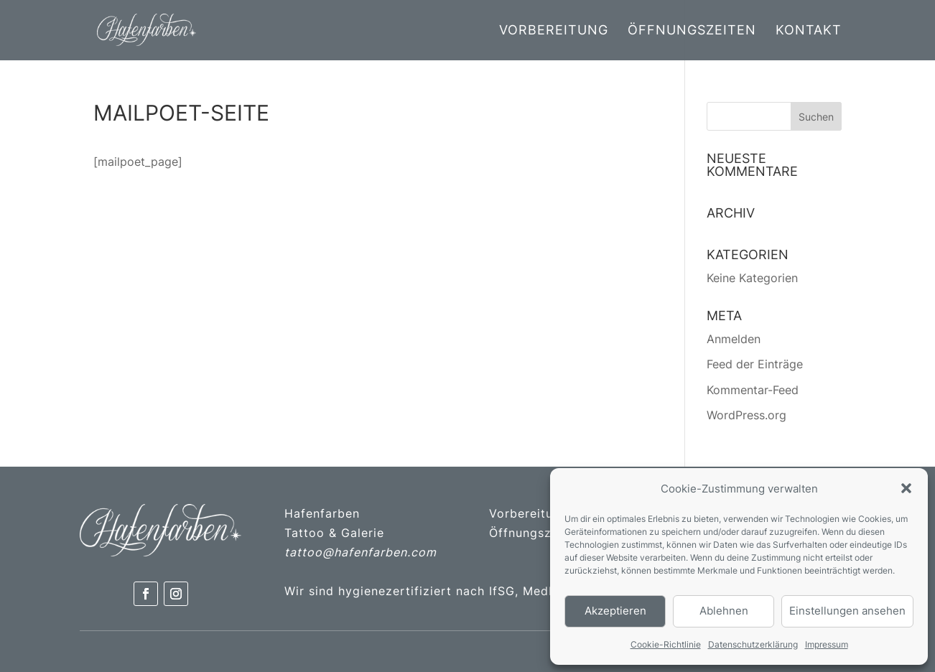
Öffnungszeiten (692, 31)
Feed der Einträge (755, 364)
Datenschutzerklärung (753, 644)
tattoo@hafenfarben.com (360, 552)
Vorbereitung (553, 31)
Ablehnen (723, 610)
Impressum (826, 644)
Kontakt (809, 31)
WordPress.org (746, 415)
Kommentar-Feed (753, 390)
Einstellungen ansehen (847, 610)
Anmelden (733, 339)
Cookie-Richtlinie (666, 644)
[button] (906, 488)
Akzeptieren (615, 610)
